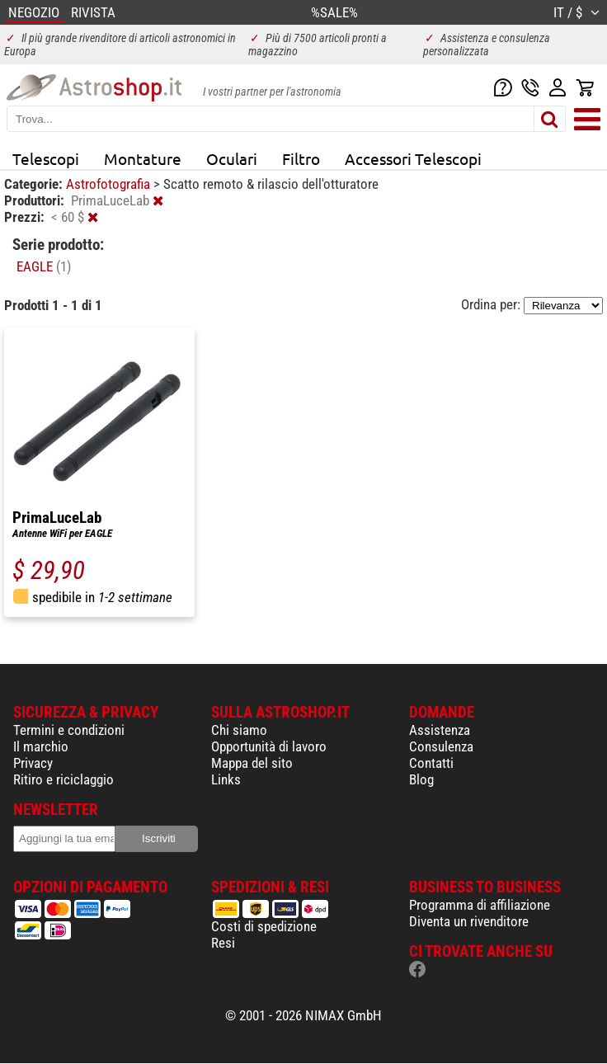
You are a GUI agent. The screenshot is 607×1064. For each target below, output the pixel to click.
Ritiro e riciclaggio (63, 779)
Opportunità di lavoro (269, 746)
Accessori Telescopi (413, 158)
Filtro (301, 158)
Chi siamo (239, 730)
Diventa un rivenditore (469, 921)
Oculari (231, 158)
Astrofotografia (109, 184)
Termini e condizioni (69, 730)
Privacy (33, 763)
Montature (142, 158)
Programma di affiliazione (479, 905)
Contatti (431, 763)
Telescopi (45, 158)
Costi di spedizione (264, 926)
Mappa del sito (252, 763)
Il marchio (40, 746)
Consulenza (441, 746)
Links (226, 779)
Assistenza (439, 730)
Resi (223, 943)
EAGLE (43, 266)
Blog (421, 779)
